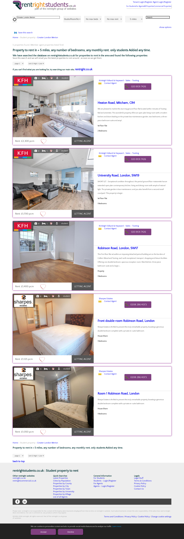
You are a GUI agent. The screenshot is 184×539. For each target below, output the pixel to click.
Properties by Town (61, 502)
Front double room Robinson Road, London (123, 334)
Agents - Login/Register (104, 500)
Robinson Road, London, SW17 (115, 261)
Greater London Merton (47, 51)
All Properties (144, 13)
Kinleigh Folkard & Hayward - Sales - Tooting (131, 94)
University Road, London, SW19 (116, 189)
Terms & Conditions (143, 494)
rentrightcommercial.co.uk (25, 494)
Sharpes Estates (110, 312)
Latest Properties (60, 492)
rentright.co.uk (83, 83)
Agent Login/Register (158, 4)
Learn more (116, 526)
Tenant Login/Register (131, 4)
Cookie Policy (140, 500)
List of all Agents (60, 510)
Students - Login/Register (105, 494)
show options (163, 34)
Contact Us (139, 502)
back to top (19, 475)
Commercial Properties (161, 13)
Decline (70, 532)
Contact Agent (112, 100)
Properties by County (62, 497)
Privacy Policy (140, 497)
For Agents (131, 13)
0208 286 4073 (141, 318)
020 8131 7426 (141, 100)
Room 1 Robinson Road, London (116, 407)
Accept (43, 532)
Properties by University (63, 505)
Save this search (28, 42)
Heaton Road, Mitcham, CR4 (114, 116)
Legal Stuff (138, 492)
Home (15, 51)
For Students (119, 13)
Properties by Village (62, 508)
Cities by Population (62, 494)
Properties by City (61, 500)
